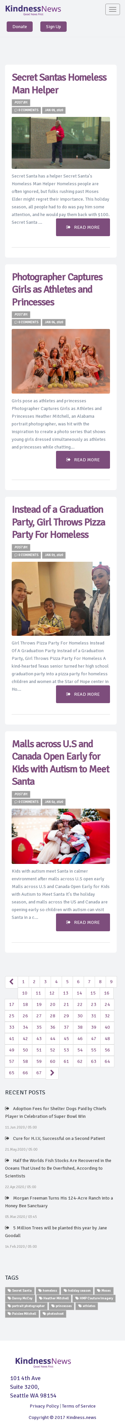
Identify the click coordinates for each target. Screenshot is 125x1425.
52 (52, 1050)
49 (11, 1050)
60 (52, 1061)
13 (65, 993)
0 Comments (26, 110)
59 (39, 1061)
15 (93, 993)
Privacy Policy (44, 1406)
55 (93, 1050)
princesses (61, 1306)
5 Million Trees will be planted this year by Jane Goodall (56, 1231)
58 (25, 1061)
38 (80, 1027)
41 (11, 1038)
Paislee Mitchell (22, 1313)
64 (107, 1061)
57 (11, 1061)
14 (79, 993)
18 (25, 1004)
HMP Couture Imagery (94, 1298)
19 (39, 1004)
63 (93, 1061)
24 (107, 1004)
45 (66, 1038)
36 (52, 1027)
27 (39, 1016)
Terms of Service (79, 1406)
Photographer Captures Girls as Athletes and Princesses (57, 290)
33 (11, 1027)
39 (93, 1027)
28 (52, 1016)
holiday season (77, 1290)
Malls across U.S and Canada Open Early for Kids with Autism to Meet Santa (60, 763)
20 (52, 1004)
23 (93, 1004)
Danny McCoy (20, 1298)
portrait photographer (26, 1306)
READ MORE (83, 227)
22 (80, 1004)
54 (80, 1050)
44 (52, 1038)
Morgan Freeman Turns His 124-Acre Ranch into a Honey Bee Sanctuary (59, 1202)
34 (25, 1027)
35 (39, 1027)
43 (39, 1038)
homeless (47, 1290)
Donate (19, 26)
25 (11, 1016)
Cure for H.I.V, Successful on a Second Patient (55, 1138)
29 (66, 1016)
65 (11, 1073)
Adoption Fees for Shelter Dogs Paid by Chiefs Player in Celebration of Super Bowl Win (55, 1112)
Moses (104, 1290)
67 (39, 1073)
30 (80, 1016)
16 (106, 993)
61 (66, 1061)
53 (66, 1050)
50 (25, 1050)
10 (24, 993)
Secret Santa (20, 1290)
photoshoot (53, 1313)
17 (11, 1004)
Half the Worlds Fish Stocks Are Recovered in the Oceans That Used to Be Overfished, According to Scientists (58, 1168)
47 (93, 1038)
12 (52, 993)
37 (66, 1027)
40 (107, 1027)
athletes (86, 1306)
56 (107, 1050)
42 (25, 1038)
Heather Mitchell (54, 1298)
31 (93, 1016)
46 (80, 1038)
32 (107, 1016)
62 (80, 1061)
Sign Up (53, 26)
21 (66, 1004)
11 (38, 993)
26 (25, 1016)
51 (39, 1050)
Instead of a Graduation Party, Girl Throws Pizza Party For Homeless (58, 522)
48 (107, 1038)
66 (25, 1073)
